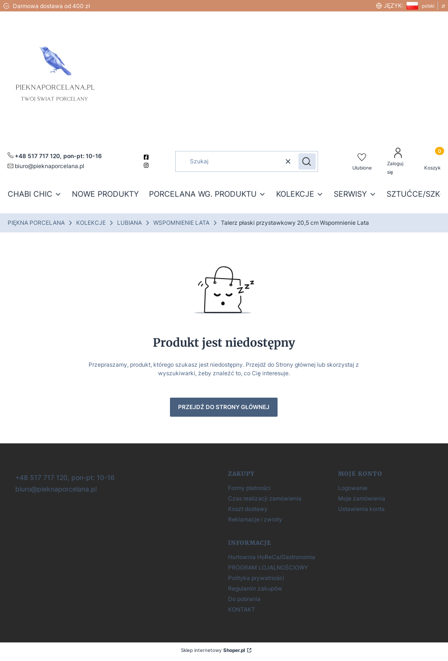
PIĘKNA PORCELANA (36, 222)
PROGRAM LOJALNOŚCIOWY (268, 567)
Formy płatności (249, 487)
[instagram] (147, 165)
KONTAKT (241, 609)
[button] (307, 161)
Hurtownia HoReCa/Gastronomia (271, 557)
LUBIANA (129, 222)
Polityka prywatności (256, 577)
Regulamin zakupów (255, 588)
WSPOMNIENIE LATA (181, 222)
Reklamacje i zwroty (255, 519)
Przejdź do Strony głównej (223, 407)
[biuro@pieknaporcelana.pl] (55, 488)
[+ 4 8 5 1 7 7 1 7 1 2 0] (64, 476)
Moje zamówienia (361, 498)
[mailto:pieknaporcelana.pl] (46, 166)
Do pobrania (244, 598)
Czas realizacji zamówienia (264, 498)
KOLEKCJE (91, 222)
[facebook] (147, 157)
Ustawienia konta (361, 508)
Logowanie (353, 487)
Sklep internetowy (213, 650)
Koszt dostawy (248, 508)
